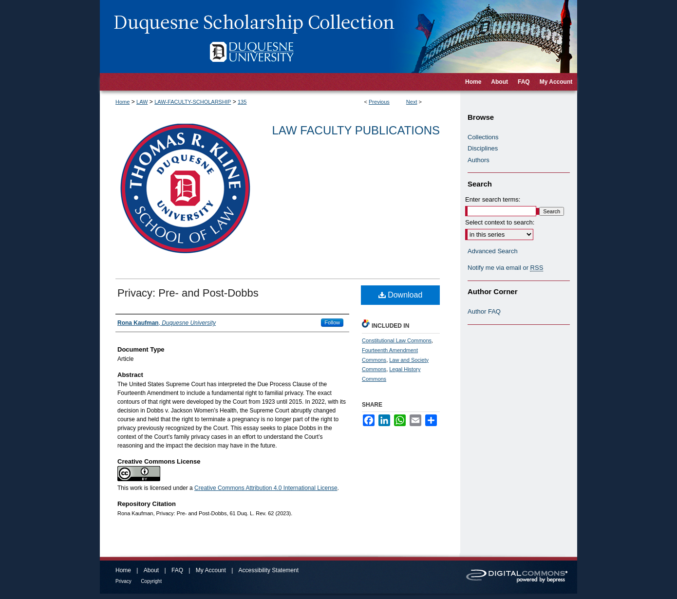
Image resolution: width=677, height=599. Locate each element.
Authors (478, 160)
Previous (379, 102)
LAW (142, 102)
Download (400, 295)
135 (242, 102)
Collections (483, 137)
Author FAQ (484, 311)
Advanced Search (493, 251)
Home (122, 102)
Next (411, 102)
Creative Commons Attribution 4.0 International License (266, 488)
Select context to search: (499, 222)
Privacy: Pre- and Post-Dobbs (188, 293)
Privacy (123, 581)
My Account (211, 570)
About (151, 570)
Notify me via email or (505, 268)
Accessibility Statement (269, 570)
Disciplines (483, 148)
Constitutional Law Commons (397, 340)
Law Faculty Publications (356, 130)
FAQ (177, 570)
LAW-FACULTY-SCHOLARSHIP (192, 102)
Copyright (151, 581)
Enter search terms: (492, 199)
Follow (332, 322)
